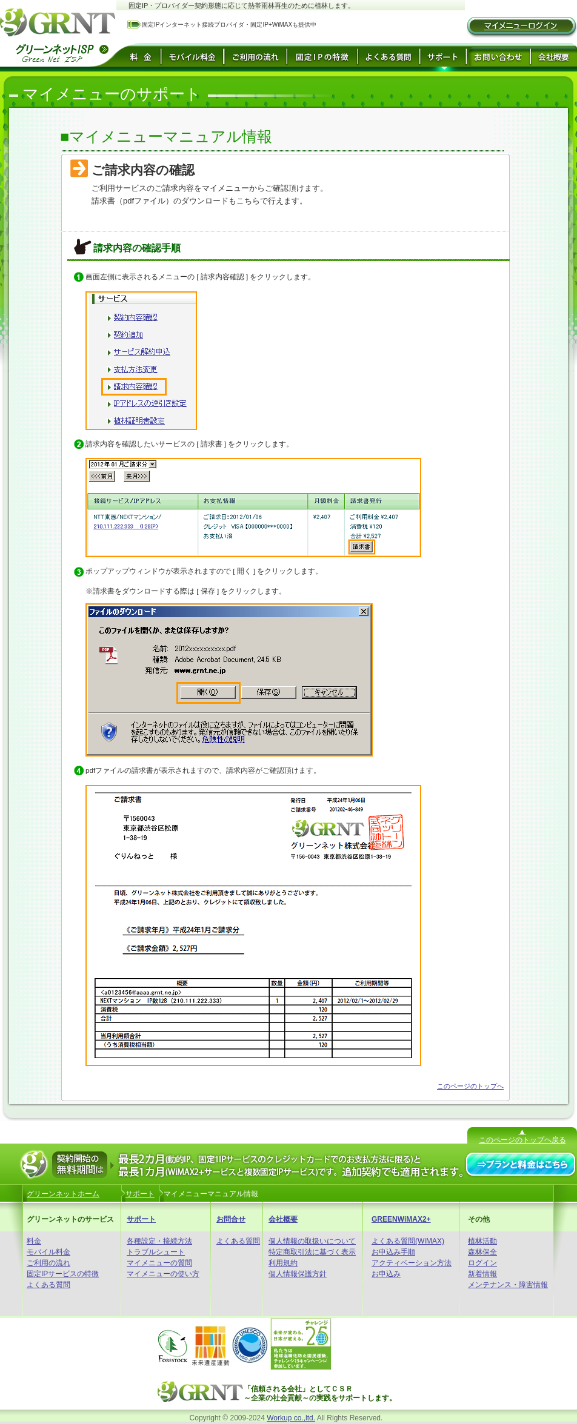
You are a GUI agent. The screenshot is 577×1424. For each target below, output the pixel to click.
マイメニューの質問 (159, 1263)
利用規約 (283, 1263)
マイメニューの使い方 (163, 1274)
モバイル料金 (48, 1252)
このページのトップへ (470, 1086)
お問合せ (230, 1219)
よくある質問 (48, 1284)
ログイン (482, 1263)
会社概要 (283, 1219)
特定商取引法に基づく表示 (312, 1252)
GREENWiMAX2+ (401, 1219)
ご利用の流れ (48, 1263)
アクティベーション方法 (412, 1263)
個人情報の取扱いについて (312, 1241)
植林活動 (482, 1241)
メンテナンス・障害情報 (508, 1284)
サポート (141, 1219)
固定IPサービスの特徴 (63, 1274)
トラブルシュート (156, 1252)
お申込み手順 (393, 1252)
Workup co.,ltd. (291, 1418)
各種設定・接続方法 (159, 1241)
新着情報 (482, 1274)
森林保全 (482, 1252)
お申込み (386, 1274)
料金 (34, 1241)
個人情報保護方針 (297, 1274)
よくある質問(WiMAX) (408, 1241)
